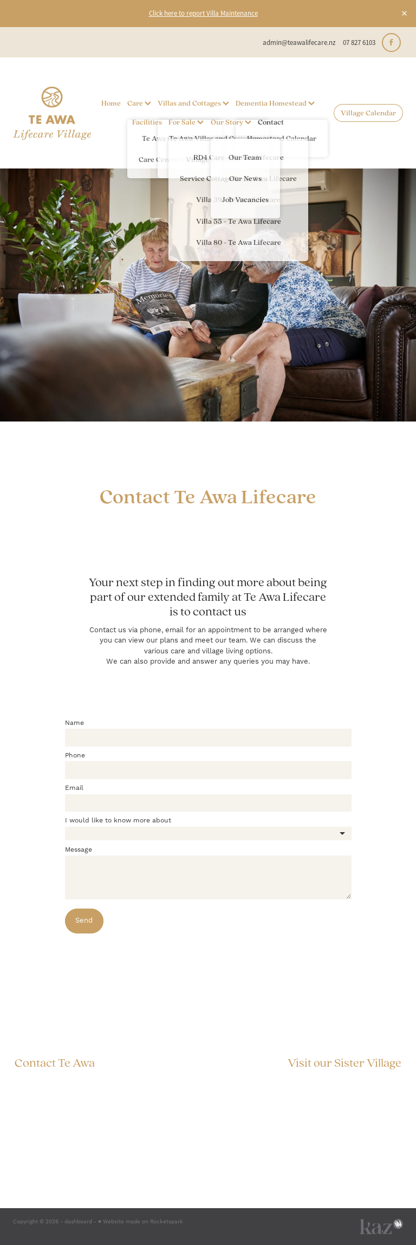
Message (78, 850)
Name (74, 723)
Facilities (147, 122)
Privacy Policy (373, 1111)
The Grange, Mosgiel (367, 1081)
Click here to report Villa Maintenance (203, 13)
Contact (271, 122)
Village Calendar (368, 113)
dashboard (78, 1221)
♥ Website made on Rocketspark (140, 1221)
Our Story (231, 122)
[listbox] (208, 834)
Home (111, 103)
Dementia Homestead (275, 103)
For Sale (186, 122)
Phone (75, 756)
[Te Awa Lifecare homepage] (52, 113)
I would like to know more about (118, 821)
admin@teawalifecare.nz (299, 42)
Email (74, 788)
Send (84, 920)
